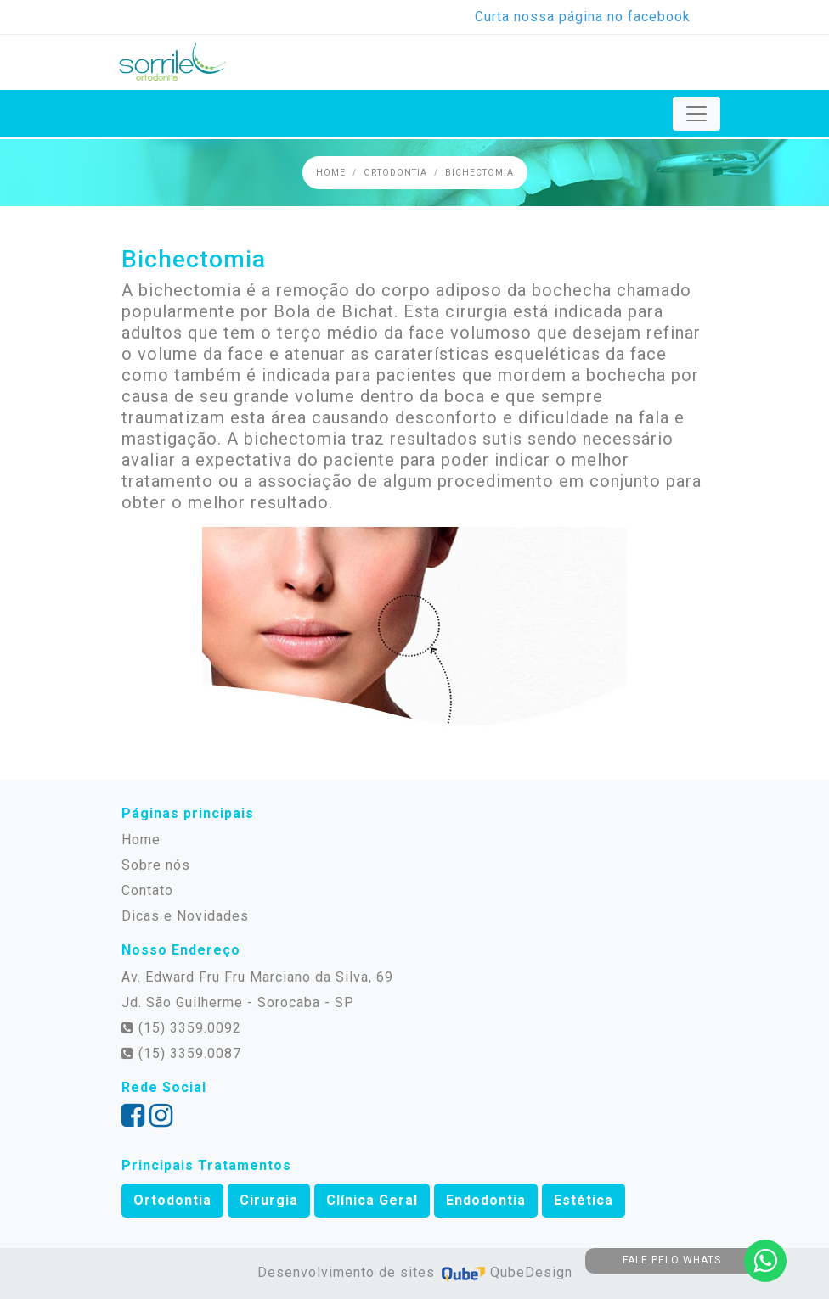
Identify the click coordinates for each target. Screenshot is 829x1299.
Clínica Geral (372, 1200)
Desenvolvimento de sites (348, 1272)
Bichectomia (479, 172)
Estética (583, 1200)
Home (331, 172)
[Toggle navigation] (696, 114)
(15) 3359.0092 (181, 1028)
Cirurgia (269, 1200)
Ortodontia (395, 172)
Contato (147, 890)
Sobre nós (155, 865)
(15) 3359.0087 (181, 1053)
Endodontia (486, 1200)
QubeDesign (505, 1272)
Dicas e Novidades (185, 916)
